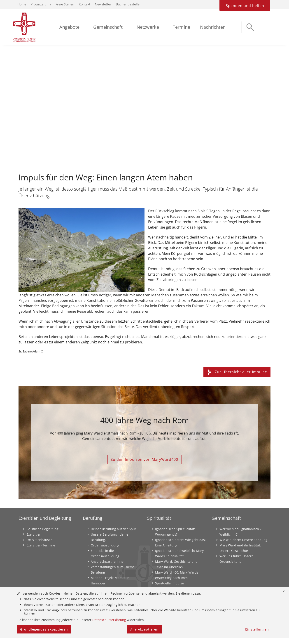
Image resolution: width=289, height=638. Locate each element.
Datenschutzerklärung (109, 620)
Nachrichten (213, 27)
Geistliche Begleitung (42, 529)
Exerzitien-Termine (40, 545)
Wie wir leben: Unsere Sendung (243, 540)
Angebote (69, 27)
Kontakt (84, 4)
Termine (181, 27)
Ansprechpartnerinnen (108, 561)
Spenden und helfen (245, 5)
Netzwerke (148, 27)
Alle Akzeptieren (144, 629)
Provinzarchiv (41, 4)
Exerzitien (33, 534)
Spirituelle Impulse (169, 583)
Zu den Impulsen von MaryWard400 (144, 459)
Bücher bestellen (129, 4)
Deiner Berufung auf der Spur (113, 529)
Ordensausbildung (105, 545)
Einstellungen (257, 629)
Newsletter (103, 4)
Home (21, 4)
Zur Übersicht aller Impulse (237, 371)
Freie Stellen (65, 4)
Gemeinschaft (108, 27)
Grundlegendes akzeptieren (44, 629)
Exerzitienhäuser (39, 540)
